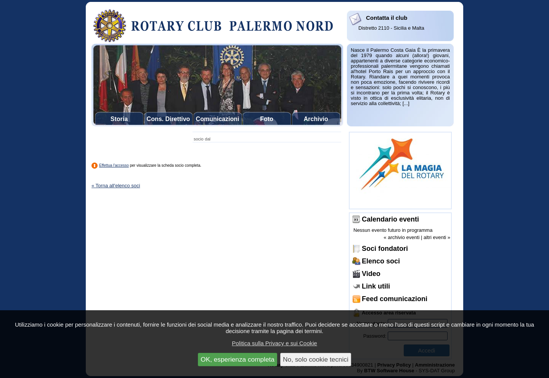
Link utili (376, 286)
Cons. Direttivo (168, 119)
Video (371, 274)
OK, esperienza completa (237, 359)
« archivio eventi (401, 237)
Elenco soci (381, 261)
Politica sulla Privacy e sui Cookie (274, 343)
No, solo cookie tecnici (315, 359)
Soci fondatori (385, 248)
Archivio (315, 119)
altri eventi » (437, 237)
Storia (119, 119)
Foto (266, 119)
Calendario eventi (390, 219)
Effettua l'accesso (114, 165)
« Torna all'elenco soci (116, 185)
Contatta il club (386, 17)
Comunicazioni (217, 119)
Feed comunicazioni (394, 299)
